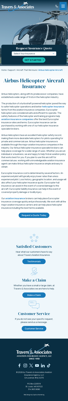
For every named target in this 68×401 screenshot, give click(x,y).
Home (4, 70)
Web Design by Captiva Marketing (34, 395)
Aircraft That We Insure (27, 70)
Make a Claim (34, 295)
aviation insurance (15, 198)
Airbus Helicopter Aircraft (50, 70)
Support (11, 70)
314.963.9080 (34, 389)
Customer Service (34, 328)
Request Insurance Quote (34, 48)
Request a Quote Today (34, 215)
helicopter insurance (53, 106)
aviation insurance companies (17, 119)
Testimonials (34, 261)
